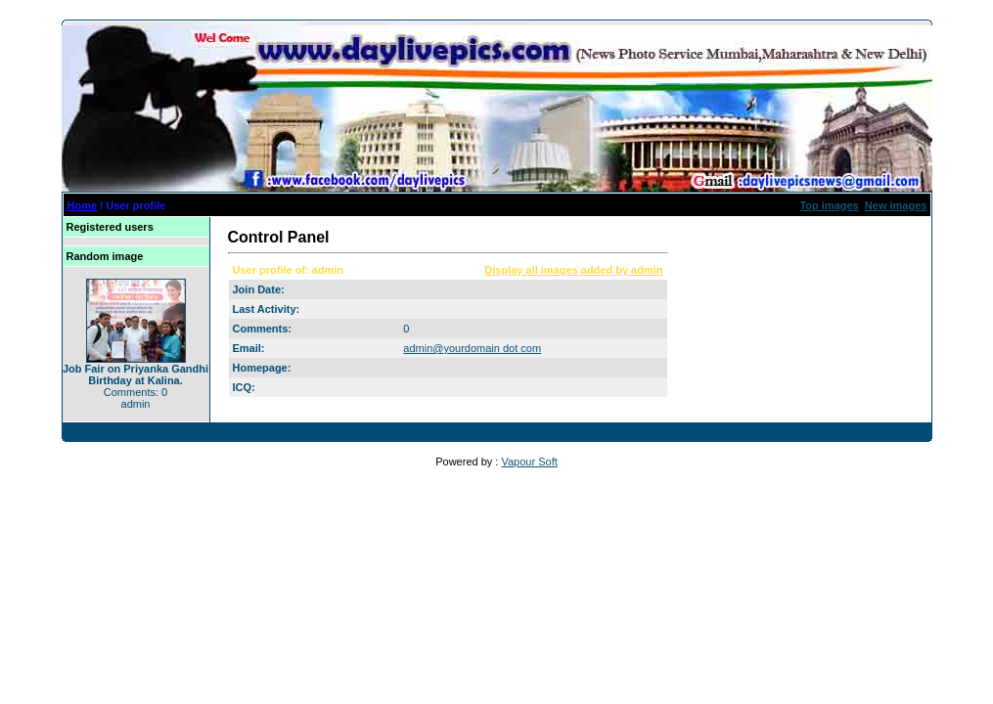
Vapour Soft (529, 461)
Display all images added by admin (573, 270)
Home (83, 205)
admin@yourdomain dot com (472, 348)
